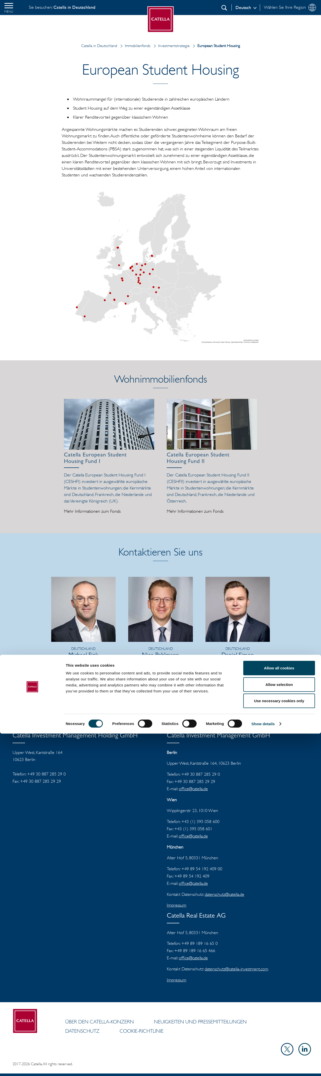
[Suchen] (224, 8)
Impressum (176, 905)
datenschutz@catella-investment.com (236, 969)
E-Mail (86, 672)
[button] (9, 7)
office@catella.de (193, 788)
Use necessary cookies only (279, 1043)
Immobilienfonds (134, 45)
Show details (263, 1066)
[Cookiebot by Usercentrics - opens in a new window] (32, 1066)
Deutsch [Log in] (243, 7)
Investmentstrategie (170, 45)
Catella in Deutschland (99, 45)
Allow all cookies (279, 1010)
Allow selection (279, 1027)
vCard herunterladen (83, 678)
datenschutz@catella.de (224, 894)
